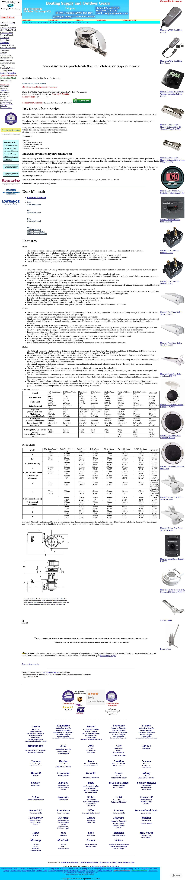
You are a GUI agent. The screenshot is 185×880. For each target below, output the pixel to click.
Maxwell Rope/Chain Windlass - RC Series (75, 22)
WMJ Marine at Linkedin (89, 862)
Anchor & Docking (33, 22)
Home (24, 22)
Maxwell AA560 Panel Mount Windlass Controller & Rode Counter (172, 93)
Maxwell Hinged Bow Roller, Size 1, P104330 (172, 497)
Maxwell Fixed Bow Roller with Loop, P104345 (172, 374)
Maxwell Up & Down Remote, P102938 (172, 559)
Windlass (44, 22)
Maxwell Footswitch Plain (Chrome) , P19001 (172, 436)
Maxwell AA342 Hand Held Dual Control (172, 61)
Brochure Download (36, 197)
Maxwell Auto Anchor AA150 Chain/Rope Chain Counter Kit (172, 191)
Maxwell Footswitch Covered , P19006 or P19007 (172, 405)
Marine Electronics (113, 866)
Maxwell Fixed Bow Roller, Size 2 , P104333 (172, 343)
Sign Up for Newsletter (11, 130)
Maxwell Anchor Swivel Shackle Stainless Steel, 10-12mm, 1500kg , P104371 (172, 126)
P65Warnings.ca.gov (108, 656)
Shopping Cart (92, 873)
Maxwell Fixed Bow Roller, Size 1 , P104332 (172, 312)
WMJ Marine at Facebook (70, 862)
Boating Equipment (98, 866)
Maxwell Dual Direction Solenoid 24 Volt (172, 281)
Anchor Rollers (172, 619)
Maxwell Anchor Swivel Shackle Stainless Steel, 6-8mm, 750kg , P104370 (172, 159)
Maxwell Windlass (54, 22)
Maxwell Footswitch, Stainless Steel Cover (172, 467)
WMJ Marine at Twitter (108, 862)
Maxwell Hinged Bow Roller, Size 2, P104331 (172, 528)
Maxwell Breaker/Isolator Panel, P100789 (172, 220)
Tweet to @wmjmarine (30, 664)
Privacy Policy (82, 873)
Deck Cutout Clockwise (36, 232)
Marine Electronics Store (126, 862)
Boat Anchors (172, 648)
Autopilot (22, 868)
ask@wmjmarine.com (51, 672)
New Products (152, 871)
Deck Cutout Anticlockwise (37, 233)
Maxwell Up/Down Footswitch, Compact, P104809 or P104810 (172, 590)
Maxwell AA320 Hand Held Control (171, 30)
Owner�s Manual (34, 204)
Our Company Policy (69, 873)
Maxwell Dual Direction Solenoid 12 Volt (172, 251)
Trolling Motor (90, 871)
